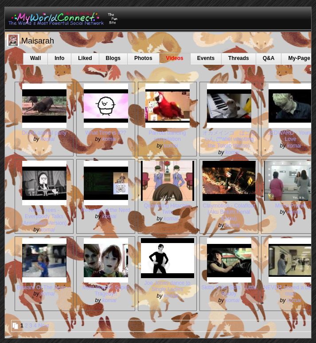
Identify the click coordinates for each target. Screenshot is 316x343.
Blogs (113, 58)
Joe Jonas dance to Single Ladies (167, 286)
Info (59, 58)
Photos (143, 58)
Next (43, 326)
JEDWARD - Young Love (290, 136)
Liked (85, 58)
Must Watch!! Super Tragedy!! (105, 290)
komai (48, 139)
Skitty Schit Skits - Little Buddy (229, 290)
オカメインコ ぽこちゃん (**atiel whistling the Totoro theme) (229, 139)
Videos (174, 58)
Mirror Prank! (290, 206)
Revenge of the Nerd (105, 210)
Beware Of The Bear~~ (44, 287)
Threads (238, 58)
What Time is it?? (105, 133)
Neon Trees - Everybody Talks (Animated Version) (43, 217)
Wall (35, 58)
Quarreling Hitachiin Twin (167, 209)
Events (206, 58)
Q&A (269, 58)
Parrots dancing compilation (167, 136)
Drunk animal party (44, 133)
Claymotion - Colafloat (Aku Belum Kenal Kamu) (229, 212)
